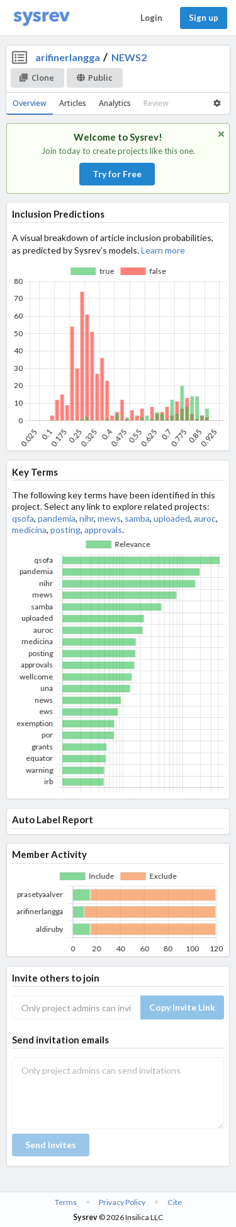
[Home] (41, 18)
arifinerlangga (67, 57)
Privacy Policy (122, 1202)
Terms (66, 1202)
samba (137, 518)
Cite (174, 1202)
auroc (205, 518)
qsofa (23, 518)
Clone (37, 77)
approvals (103, 529)
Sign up (203, 18)
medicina (29, 529)
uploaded (172, 518)
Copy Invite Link (182, 1007)
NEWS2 (129, 57)
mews (109, 518)
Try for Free (117, 173)
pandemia (57, 518)
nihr (86, 518)
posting (65, 529)
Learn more (163, 250)
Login (151, 18)
